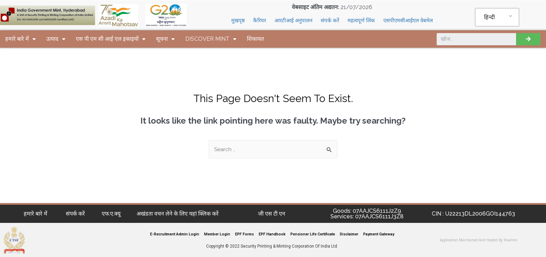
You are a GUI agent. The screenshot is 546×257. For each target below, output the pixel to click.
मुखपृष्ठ (238, 20)
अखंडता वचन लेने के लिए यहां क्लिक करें (177, 213)
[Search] (528, 39)
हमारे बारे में (20, 39)
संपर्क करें (330, 20)
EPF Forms (244, 234)
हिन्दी (489, 17)
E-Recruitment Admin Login (174, 234)
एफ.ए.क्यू (111, 213)
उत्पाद (55, 39)
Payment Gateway (378, 234)
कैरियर (259, 20)
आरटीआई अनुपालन (293, 20)
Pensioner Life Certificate (312, 234)
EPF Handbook (272, 234)
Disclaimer (349, 234)
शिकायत (255, 39)
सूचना (165, 39)
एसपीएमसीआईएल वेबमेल (408, 20)
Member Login (217, 234)
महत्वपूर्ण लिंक (361, 20)
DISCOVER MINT (210, 39)
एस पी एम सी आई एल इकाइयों (111, 39)
